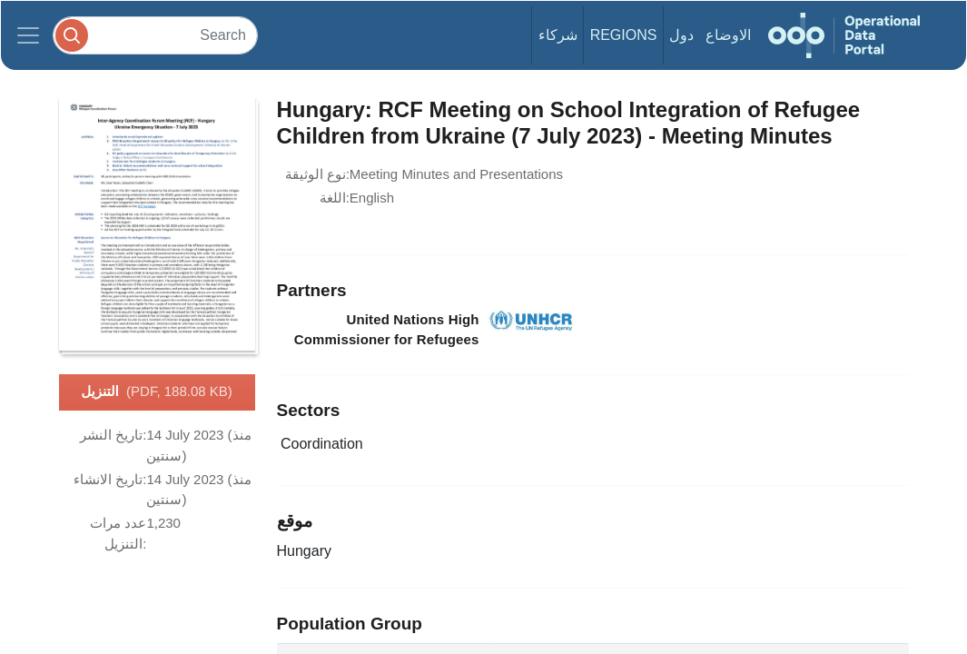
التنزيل (156, 392)
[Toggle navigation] (28, 35)
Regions (623, 35)
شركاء (557, 35)
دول (681, 35)
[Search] (155, 35)
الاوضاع (728, 35)
